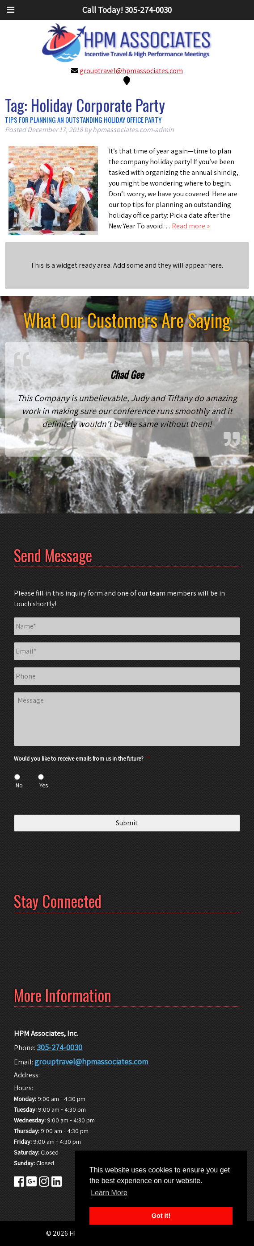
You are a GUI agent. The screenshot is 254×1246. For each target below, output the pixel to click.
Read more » (191, 226)
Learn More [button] (109, 1192)
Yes (43, 785)
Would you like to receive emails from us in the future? (81, 758)
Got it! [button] (161, 1215)
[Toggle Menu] (10, 10)
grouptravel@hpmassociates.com (131, 70)
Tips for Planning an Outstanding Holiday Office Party (83, 119)
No (19, 785)
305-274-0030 (59, 1047)
